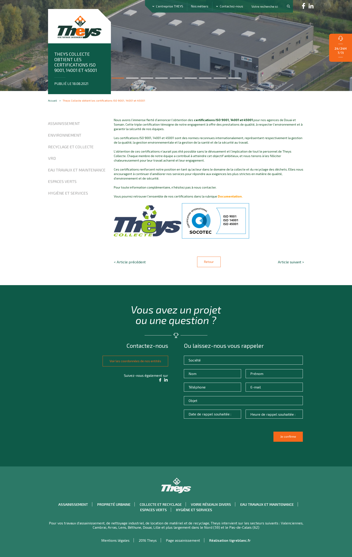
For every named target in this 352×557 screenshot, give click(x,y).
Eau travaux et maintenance (77, 169)
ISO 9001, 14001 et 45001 (234, 120)
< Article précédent (130, 262)
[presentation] (219, 438)
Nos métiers (199, 6)
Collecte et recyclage (161, 504)
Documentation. (230, 196)
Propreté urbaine (113, 504)
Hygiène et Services (68, 193)
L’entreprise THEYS (169, 6)
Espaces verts (62, 181)
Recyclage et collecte (71, 146)
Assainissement (64, 123)
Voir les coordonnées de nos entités (134, 361)
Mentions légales (115, 540)
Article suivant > (291, 262)
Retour (209, 262)
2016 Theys (148, 540)
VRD (52, 158)
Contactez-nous (231, 6)
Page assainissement (183, 540)
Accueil (52, 100)
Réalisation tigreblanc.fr (230, 540)
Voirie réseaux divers (211, 504)
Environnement (64, 135)
